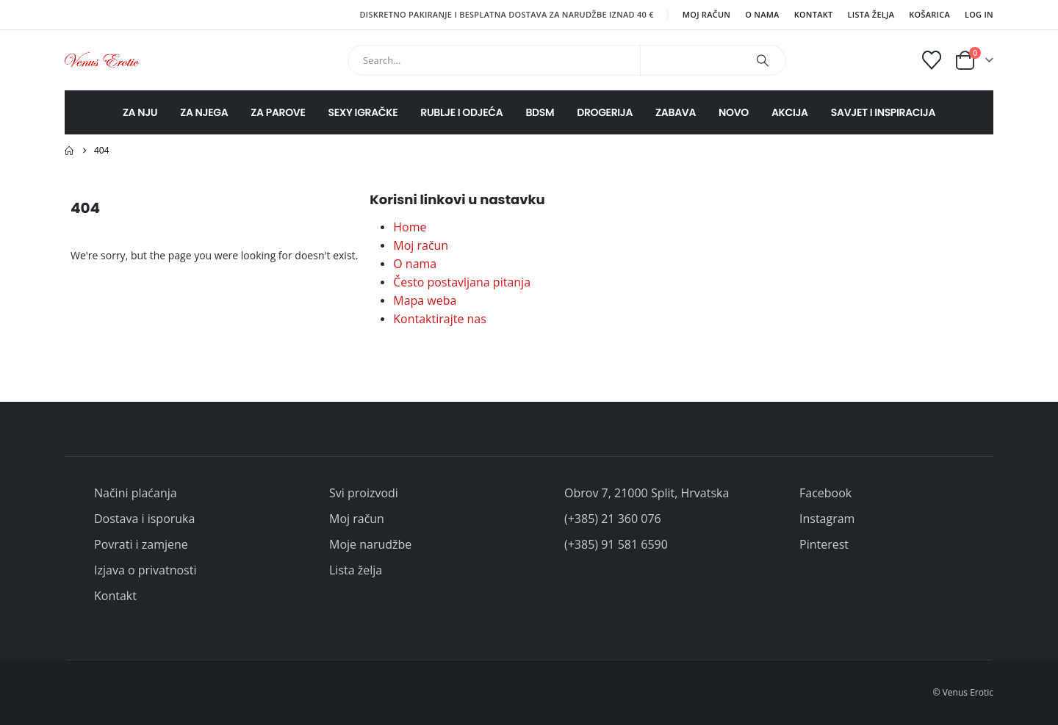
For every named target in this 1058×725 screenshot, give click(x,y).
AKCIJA (789, 112)
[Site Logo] (102, 60)
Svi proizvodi (363, 493)
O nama (762, 14)
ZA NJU (140, 112)
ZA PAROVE (278, 112)
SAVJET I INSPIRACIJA (883, 112)
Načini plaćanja (135, 493)
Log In (979, 14)
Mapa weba (424, 300)
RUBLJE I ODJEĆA (461, 112)
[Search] (762, 60)
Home (409, 227)
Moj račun (706, 14)
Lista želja (871, 14)
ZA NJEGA (204, 112)
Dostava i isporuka (144, 519)
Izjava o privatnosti (145, 570)
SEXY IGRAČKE (363, 112)
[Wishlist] (932, 60)
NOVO (734, 112)
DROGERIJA (605, 112)
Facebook (825, 493)
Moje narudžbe (370, 544)
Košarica (929, 14)
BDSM (539, 112)
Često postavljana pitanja (461, 282)
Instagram (826, 519)
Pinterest (824, 544)
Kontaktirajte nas (439, 319)
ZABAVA (675, 112)
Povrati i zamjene (141, 544)
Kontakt (813, 14)
